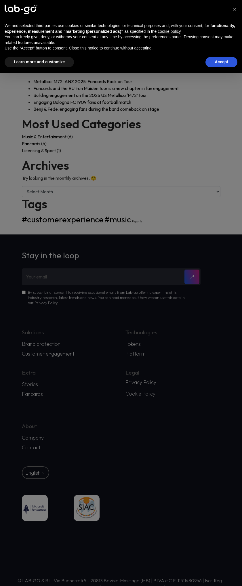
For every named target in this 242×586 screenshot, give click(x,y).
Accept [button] (221, 62)
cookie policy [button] (169, 31)
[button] (234, 9)
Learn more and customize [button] (39, 62)
